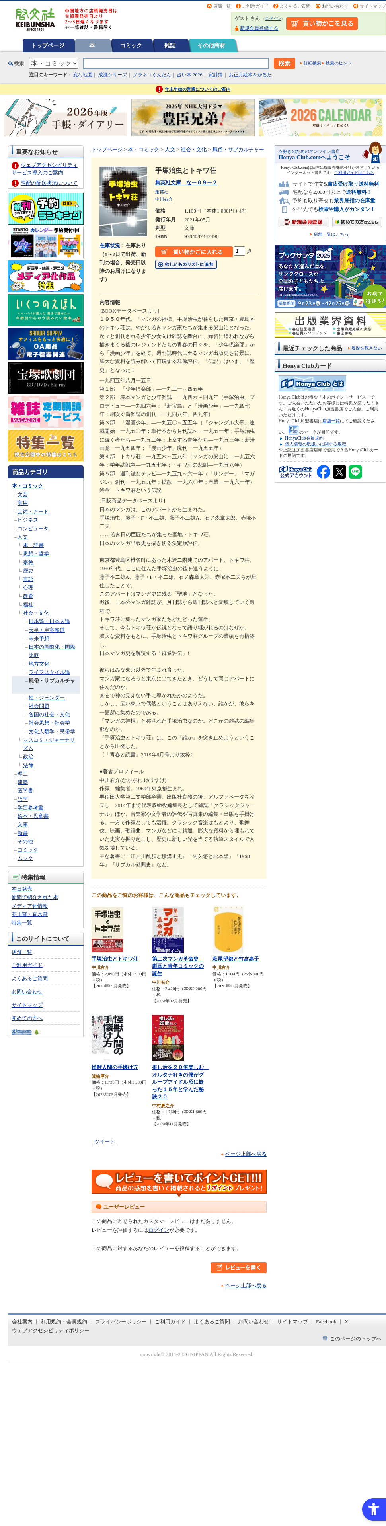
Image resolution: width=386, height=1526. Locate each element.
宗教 (28, 562)
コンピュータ (33, 528)
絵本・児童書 (33, 816)
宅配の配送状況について (49, 183)
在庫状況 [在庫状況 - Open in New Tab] (109, 245)
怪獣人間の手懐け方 (115, 1067)
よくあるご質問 (295, 6)
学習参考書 (30, 808)
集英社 (161, 192)
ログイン (273, 18)
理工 (23, 774)
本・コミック (27, 486)
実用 (23, 503)
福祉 (28, 605)
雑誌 (169, 45)
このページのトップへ (356, 1339)
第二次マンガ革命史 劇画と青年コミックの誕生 (178, 966)
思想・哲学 (36, 554)
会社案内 (22, 1322)
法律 (28, 765)
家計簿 (216, 75)
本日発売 (22, 889)
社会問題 (39, 706)
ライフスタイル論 (49, 672)
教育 (28, 596)
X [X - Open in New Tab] (347, 1322)
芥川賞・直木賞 (30, 914)
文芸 (23, 495)
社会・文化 (36, 613)
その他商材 (211, 45)
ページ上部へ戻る (246, 1154)
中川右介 (164, 199)
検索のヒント (339, 63)
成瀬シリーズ (112, 75)
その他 (25, 841)
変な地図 (82, 75)
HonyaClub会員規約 (304, 438)
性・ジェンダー (47, 698)
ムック (25, 858)
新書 (23, 833)
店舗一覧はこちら (331, 234)
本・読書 (33, 545)
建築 (23, 782)
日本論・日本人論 (49, 621)
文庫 (23, 824)
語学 (23, 799)
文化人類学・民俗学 (52, 732)
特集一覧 (22, 923)
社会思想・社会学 (49, 723)
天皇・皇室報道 (47, 630)
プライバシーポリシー (121, 1322)
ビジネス (28, 520)
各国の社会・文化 (49, 714)
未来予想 (39, 638)
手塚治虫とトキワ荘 (115, 959)
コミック (131, 45)
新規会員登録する (259, 28)
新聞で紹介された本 (35, 897)
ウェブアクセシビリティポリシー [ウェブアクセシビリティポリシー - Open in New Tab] (51, 1330)
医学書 (25, 790)
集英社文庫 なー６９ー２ (186, 183)
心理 (28, 587)
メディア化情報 (30, 906)
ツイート (104, 1142)
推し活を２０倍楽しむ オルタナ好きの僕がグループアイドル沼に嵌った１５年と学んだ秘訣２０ (180, 1082)
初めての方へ (27, 1018)
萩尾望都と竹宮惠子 (235, 959)
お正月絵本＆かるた (250, 75)
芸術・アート (33, 511)
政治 (28, 757)
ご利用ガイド (255, 6)
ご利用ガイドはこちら (354, 172)
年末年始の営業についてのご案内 (197, 89)
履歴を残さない (366, 348)
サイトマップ (373, 6)
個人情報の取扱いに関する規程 (315, 444)
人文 (23, 537)
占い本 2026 (189, 75)
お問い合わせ (335, 6)
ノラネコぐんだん (152, 75)
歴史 (28, 571)
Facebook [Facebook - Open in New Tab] (326, 1322)
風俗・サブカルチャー (238, 149)
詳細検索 (312, 63)
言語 (28, 579)
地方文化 (39, 664)
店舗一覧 (222, 6)
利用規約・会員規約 (64, 1322)
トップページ (47, 45)
